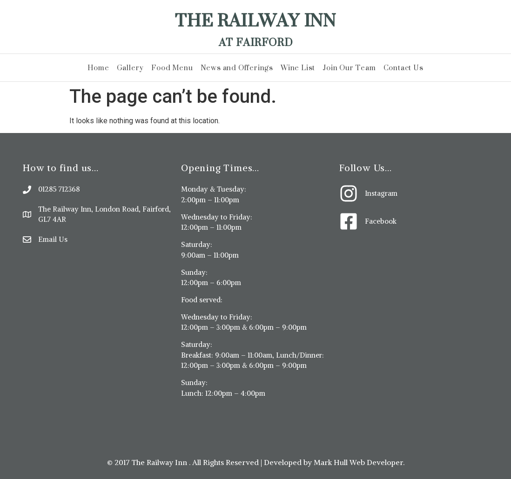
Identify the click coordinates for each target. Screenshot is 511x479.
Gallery (130, 68)
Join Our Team (349, 68)
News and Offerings (237, 68)
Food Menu (172, 68)
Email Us (52, 239)
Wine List (298, 68)
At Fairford (256, 42)
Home (98, 68)
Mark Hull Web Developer (358, 462)
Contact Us (403, 68)
